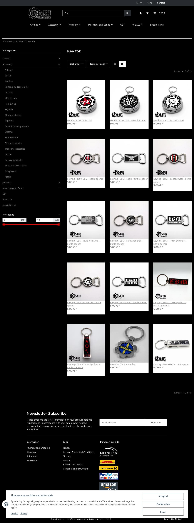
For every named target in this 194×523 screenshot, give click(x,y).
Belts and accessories (16, 165)
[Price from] (11, 220)
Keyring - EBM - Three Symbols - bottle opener (169, 242)
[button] (140, 13)
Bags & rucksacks (13, 160)
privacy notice (78, 422)
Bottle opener (12, 137)
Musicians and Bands (13, 188)
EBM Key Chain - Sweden (122, 364)
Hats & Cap (10, 103)
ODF (4, 193)
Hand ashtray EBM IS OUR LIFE (168, 120)
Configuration (163, 504)
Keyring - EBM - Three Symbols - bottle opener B (83, 366)
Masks (8, 176)
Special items (9, 205)
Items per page (97, 63)
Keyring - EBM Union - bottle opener (128, 302)
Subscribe (156, 422)
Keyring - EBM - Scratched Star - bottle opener (126, 242)
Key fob (9, 109)
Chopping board (13, 115)
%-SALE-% (7, 199)
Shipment (32, 456)
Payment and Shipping (38, 447)
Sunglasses (10, 171)
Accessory (7, 64)
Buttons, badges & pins (16, 86)
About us (31, 452)
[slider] (3, 224)
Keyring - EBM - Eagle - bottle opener (129, 178)
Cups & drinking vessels (17, 126)
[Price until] (44, 220)
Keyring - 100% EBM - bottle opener (85, 178)
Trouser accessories (15, 148)
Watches (9, 131)
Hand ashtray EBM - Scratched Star (128, 120)
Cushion (9, 92)
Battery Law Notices (73, 464)
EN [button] (137, 2)
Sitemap (67, 456)
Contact (161, 2)
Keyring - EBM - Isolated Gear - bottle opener (172, 180)
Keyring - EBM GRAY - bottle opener (171, 364)
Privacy (24, 513)
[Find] (93, 13)
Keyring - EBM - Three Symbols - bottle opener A (169, 304)
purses (8, 154)
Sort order (75, 63)
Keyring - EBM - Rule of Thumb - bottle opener (83, 242)
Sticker (8, 75)
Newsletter (32, 460)
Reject (163, 512)
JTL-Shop (178, 519)
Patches (9, 81)
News (149, 2)
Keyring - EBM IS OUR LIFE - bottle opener (84, 304)
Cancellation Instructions (75, 468)
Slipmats (9, 120)
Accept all (163, 496)
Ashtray (9, 70)
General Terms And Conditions (78, 452)
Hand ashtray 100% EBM (79, 120)
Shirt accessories (13, 143)
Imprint (14, 513)
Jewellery (7, 182)
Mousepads (11, 98)
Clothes (6, 58)
